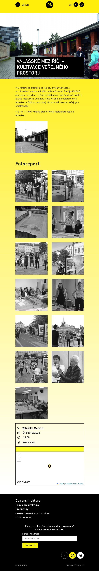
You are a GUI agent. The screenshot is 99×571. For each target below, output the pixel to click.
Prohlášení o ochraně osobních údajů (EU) (32, 513)
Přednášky (21, 509)
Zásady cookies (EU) (23, 517)
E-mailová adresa (30, 534)
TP (83, 565)
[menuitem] (70, 4)
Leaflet (60, 484)
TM (78, 565)
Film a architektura (27, 505)
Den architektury (27, 500)
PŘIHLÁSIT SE (30, 545)
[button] (49, 466)
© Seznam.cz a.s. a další (74, 484)
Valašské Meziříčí (33, 428)
